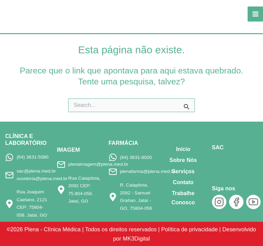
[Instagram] (219, 202)
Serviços (183, 171)
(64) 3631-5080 (32, 157)
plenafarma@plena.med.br (147, 171)
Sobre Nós (183, 160)
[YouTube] (253, 202)
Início (183, 149)
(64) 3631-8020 (136, 157)
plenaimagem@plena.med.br (98, 164)
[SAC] (223, 163)
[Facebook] (236, 202)
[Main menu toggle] (255, 14)
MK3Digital (136, 238)
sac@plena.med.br (36, 171)
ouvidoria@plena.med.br (41, 178)
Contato (183, 182)
